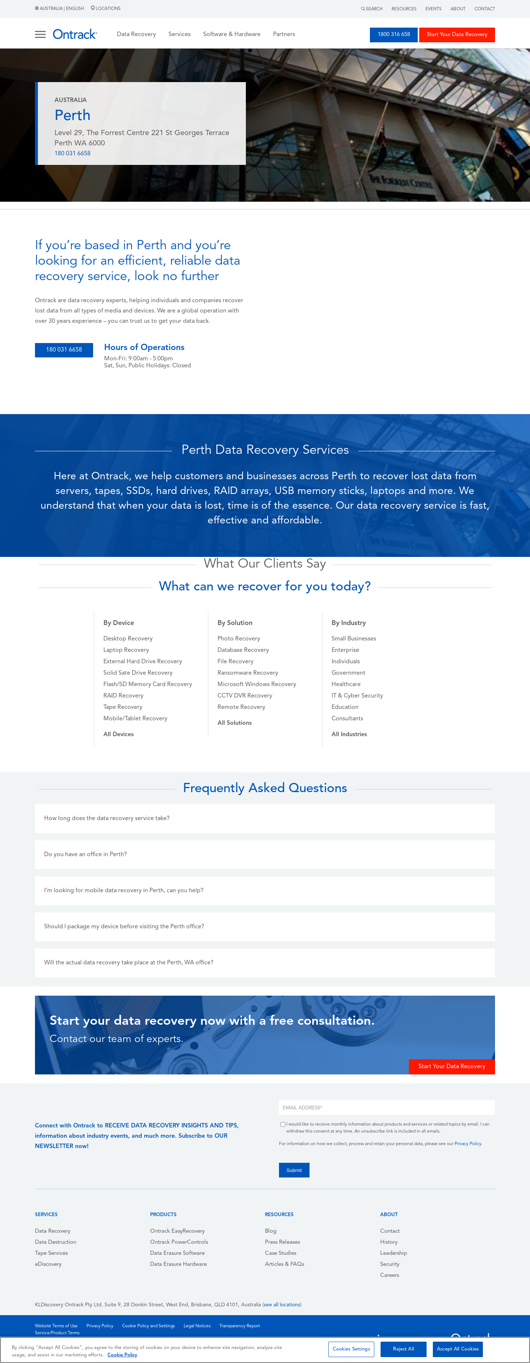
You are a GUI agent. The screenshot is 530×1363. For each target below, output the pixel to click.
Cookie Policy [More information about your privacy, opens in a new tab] (122, 1355)
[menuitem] (118, 735)
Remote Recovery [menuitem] (241, 707)
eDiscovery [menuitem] (48, 1264)
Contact (484, 9)
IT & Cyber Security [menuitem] (357, 696)
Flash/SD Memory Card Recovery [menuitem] (147, 685)
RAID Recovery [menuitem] (123, 696)
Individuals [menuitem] (346, 662)
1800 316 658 (394, 35)
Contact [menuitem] (390, 1231)
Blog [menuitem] (270, 1231)
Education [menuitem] (345, 707)
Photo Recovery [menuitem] (239, 639)
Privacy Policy (468, 1144)
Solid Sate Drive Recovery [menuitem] (138, 673)
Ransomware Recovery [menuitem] (248, 673)
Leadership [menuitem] (393, 1253)
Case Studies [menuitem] (280, 1253)
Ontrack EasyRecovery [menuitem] (177, 1231)
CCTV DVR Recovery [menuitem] (245, 696)
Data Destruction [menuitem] (55, 1242)
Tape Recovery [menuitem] (122, 707)
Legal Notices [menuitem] (197, 1326)
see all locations (282, 1305)
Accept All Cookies (458, 1349)
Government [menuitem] (348, 673)
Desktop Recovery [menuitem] (128, 639)
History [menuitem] (389, 1242)
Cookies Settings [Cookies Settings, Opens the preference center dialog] (351, 1349)
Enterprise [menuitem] (345, 650)
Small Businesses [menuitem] (354, 639)
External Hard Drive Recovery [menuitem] (142, 662)
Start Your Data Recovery (457, 35)
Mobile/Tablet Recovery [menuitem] (135, 719)
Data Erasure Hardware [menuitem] (178, 1264)
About (458, 9)
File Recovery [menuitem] (236, 662)
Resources (404, 9)
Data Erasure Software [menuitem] (177, 1253)
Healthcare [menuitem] (346, 685)
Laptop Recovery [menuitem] (126, 650)
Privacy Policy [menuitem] (99, 1326)
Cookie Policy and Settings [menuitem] (148, 1326)
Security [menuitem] (389, 1264)
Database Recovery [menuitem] (243, 650)
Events (433, 9)
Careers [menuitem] (389, 1275)
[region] (265, 1350)
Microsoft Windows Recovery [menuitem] (257, 685)
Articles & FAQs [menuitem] (284, 1264)
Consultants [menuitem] (347, 719)
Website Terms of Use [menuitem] (56, 1326)
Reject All (403, 1349)
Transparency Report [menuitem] (239, 1326)
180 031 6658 (72, 154)
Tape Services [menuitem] (51, 1253)
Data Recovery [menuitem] (52, 1231)
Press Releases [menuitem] (282, 1242)
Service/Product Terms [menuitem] (57, 1333)
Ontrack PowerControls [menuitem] (179, 1242)
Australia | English (60, 9)
